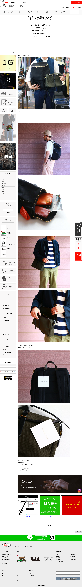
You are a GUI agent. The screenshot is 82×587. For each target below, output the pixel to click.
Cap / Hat (3, 578)
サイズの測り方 (5, 557)
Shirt (3, 575)
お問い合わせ (72, 556)
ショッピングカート (73, 557)
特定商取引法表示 (73, 559)
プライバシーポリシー (60, 561)
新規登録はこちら (69, 7)
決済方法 (58, 559)
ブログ (30, 573)
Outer (17, 573)
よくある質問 (72, 554)
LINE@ (59, 572)
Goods (17, 580)
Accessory (18, 578)
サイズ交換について (6, 559)
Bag (2, 580)
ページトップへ (79, 531)
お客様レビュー (5, 563)
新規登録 (58, 556)
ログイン (58, 554)
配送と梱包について (6, 556)
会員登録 (68, 572)
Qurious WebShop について (7, 554)
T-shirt (3, 573)
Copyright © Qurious (41, 585)
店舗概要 (58, 557)
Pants (17, 575)
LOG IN (63, 7)
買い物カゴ (76, 572)
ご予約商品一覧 (32, 575)
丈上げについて (5, 561)
